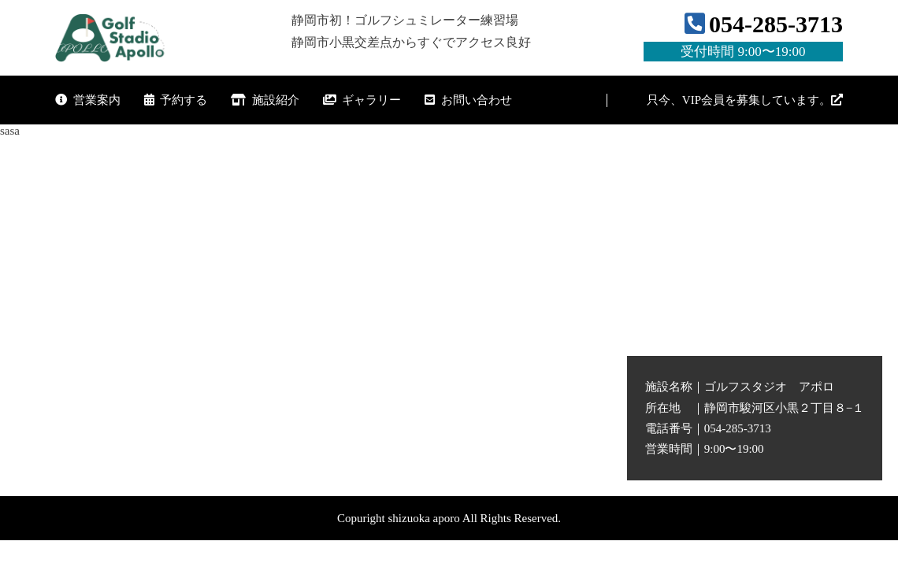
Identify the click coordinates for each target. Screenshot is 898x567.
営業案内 (88, 100)
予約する (176, 100)
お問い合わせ (468, 100)
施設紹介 (265, 100)
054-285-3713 (743, 36)
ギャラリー (362, 100)
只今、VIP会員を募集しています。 (745, 100)
